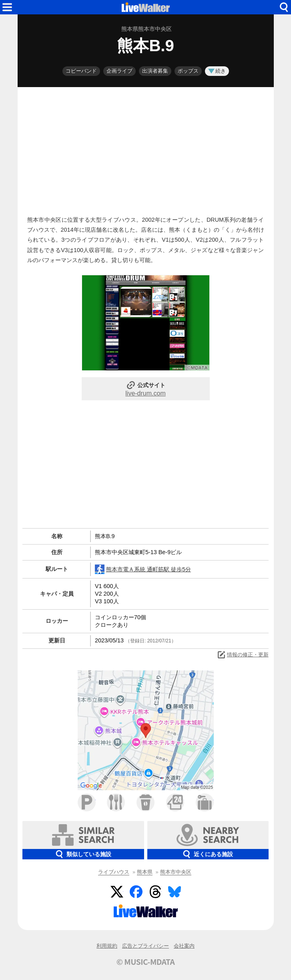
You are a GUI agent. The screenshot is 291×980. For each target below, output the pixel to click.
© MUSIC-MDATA (145, 961)
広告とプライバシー (145, 946)
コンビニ (175, 802)
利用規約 (106, 946)
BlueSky (174, 891)
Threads (155, 891)
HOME (146, 7)
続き (217, 71)
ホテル (205, 802)
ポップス (188, 71)
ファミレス (116, 802)
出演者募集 (155, 71)
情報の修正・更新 (243, 655)
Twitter (116, 891)
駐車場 (87, 802)
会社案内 (184, 946)
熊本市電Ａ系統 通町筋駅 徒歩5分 (143, 569)
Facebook (136, 891)
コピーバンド (81, 71)
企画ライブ (119, 71)
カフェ (145, 802)
